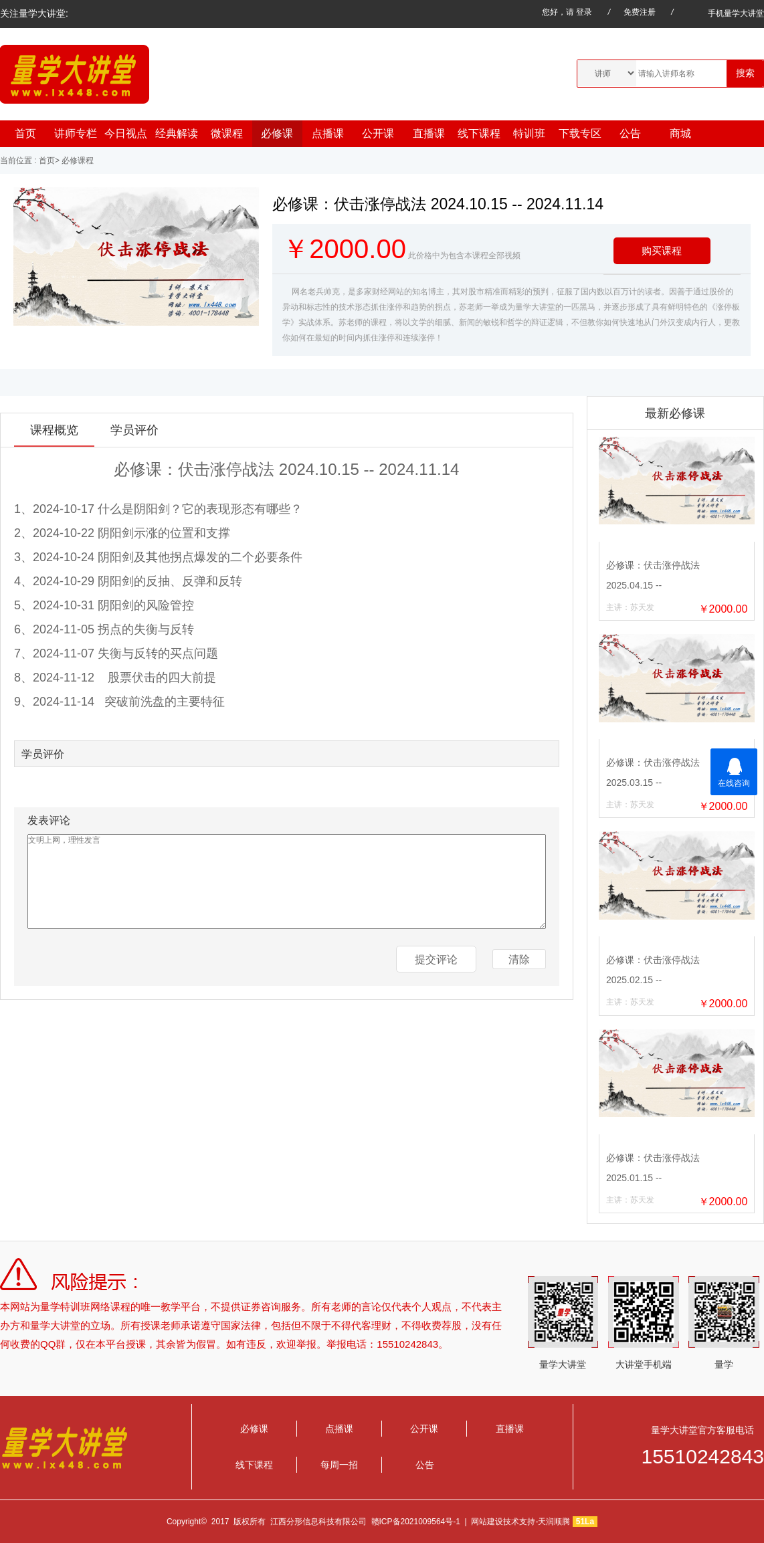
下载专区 (580, 133)
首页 (25, 133)
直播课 (429, 133)
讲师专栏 (75, 133)
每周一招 (339, 1464)
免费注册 (640, 12)
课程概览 (54, 430)
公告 (630, 133)
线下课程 (479, 133)
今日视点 (125, 133)
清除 (519, 959)
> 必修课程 (74, 160)
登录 (584, 12)
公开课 (378, 133)
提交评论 (436, 959)
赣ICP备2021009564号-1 (415, 1521)
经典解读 (176, 133)
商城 (680, 133)
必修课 (277, 133)
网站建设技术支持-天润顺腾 (520, 1521)
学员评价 (134, 430)
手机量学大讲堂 (726, 13)
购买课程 (662, 250)
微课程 (227, 133)
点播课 (328, 133)
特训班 (529, 133)
